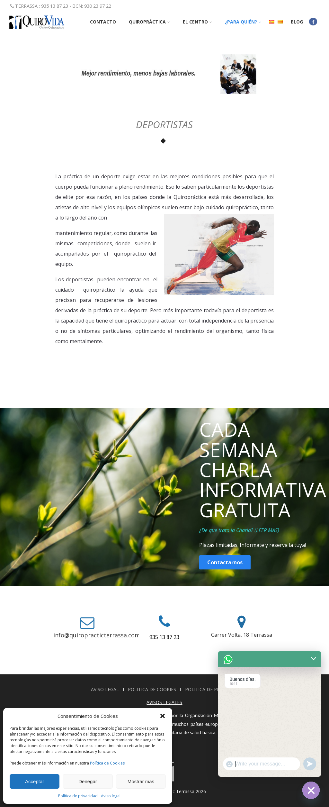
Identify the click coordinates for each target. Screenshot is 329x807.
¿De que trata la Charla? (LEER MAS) (239, 530)
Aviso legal (110, 796)
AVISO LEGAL (105, 689)
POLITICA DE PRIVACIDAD (213, 689)
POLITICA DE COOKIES (152, 689)
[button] (162, 716)
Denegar (87, 781)
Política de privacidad (78, 796)
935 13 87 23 (164, 637)
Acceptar (34, 781)
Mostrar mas (141, 781)
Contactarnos (225, 562)
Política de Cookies (107, 763)
